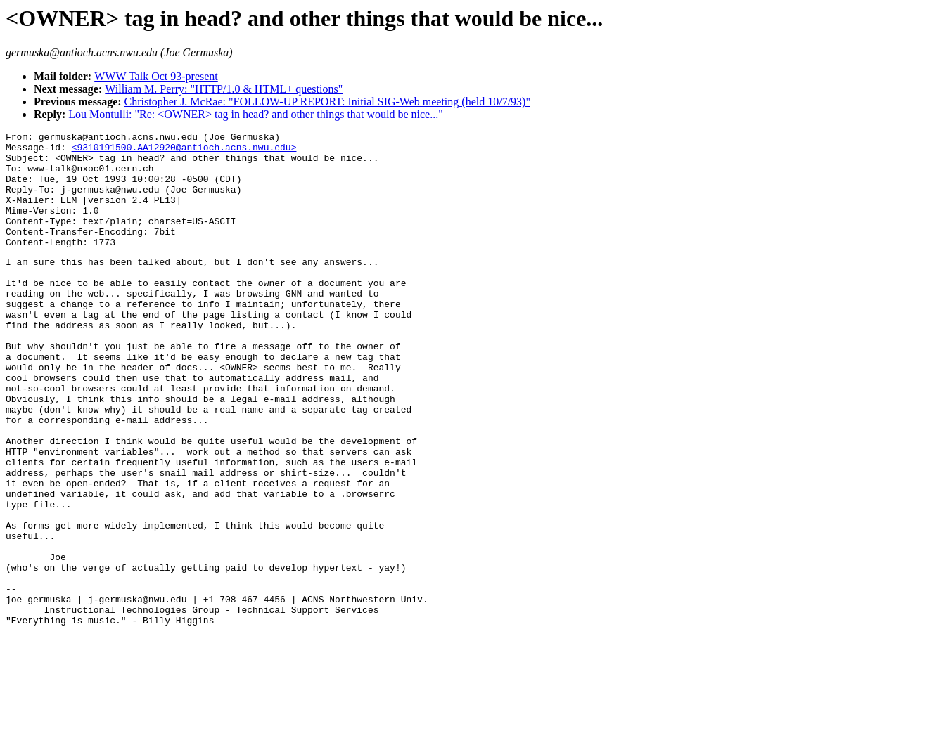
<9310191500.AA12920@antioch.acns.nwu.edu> (184, 151)
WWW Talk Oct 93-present (156, 76)
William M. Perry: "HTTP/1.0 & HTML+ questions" (224, 89)
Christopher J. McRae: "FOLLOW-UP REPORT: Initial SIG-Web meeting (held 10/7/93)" (327, 102)
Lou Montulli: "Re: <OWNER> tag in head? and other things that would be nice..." (255, 114)
